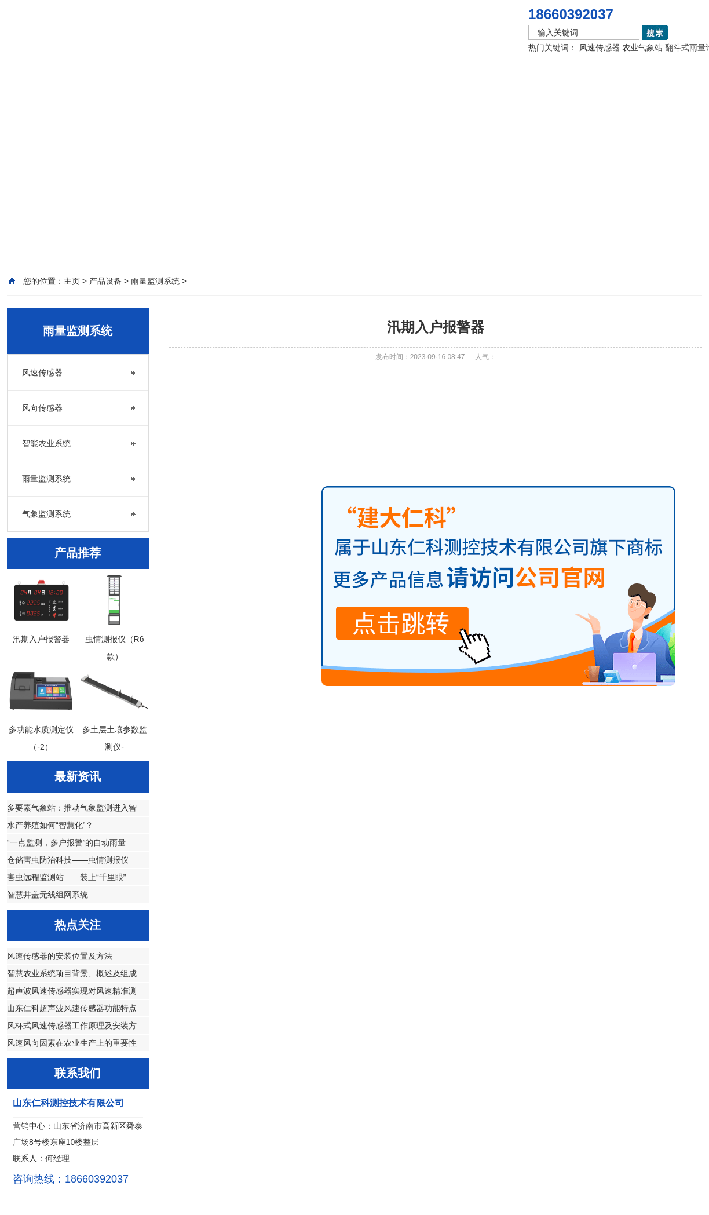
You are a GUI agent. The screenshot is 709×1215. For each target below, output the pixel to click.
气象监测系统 (46, 514)
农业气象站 (642, 47)
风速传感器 (599, 47)
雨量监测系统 (46, 478)
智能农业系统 (46, 443)
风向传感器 (42, 408)
